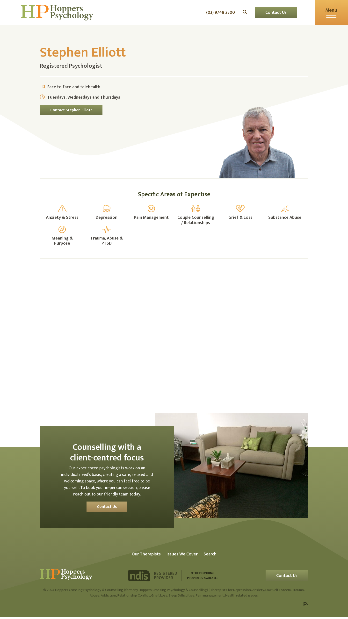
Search (210, 556)
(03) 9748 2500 (218, 13)
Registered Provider (165, 577)
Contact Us (274, 13)
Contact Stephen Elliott (72, 111)
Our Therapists (146, 556)
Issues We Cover (182, 556)
